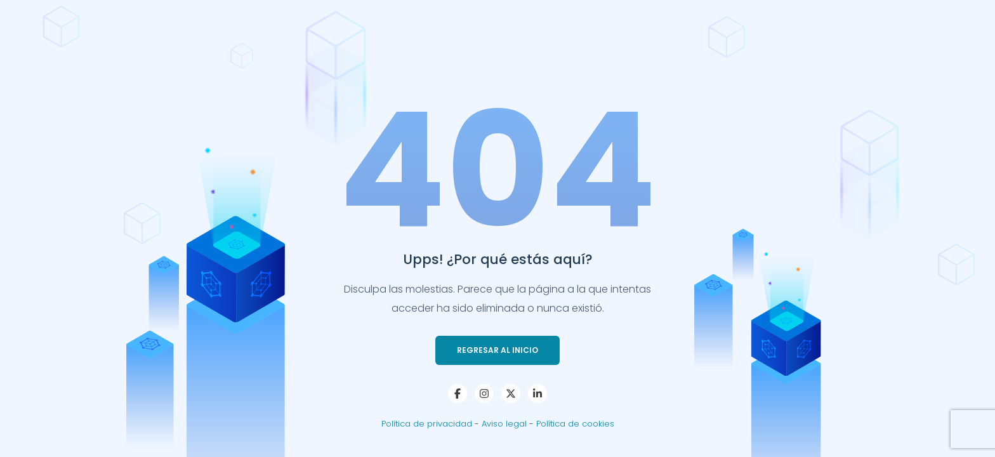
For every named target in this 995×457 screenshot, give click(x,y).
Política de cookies (575, 424)
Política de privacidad (428, 424)
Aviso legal (505, 424)
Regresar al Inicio (497, 350)
